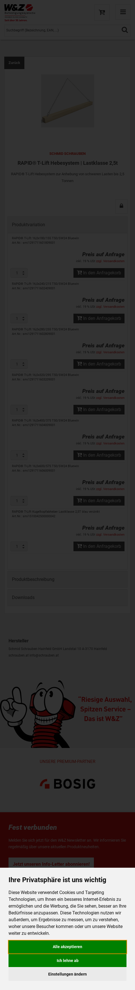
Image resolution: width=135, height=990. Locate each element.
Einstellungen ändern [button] (67, 974)
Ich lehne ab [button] (68, 960)
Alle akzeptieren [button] (67, 946)
